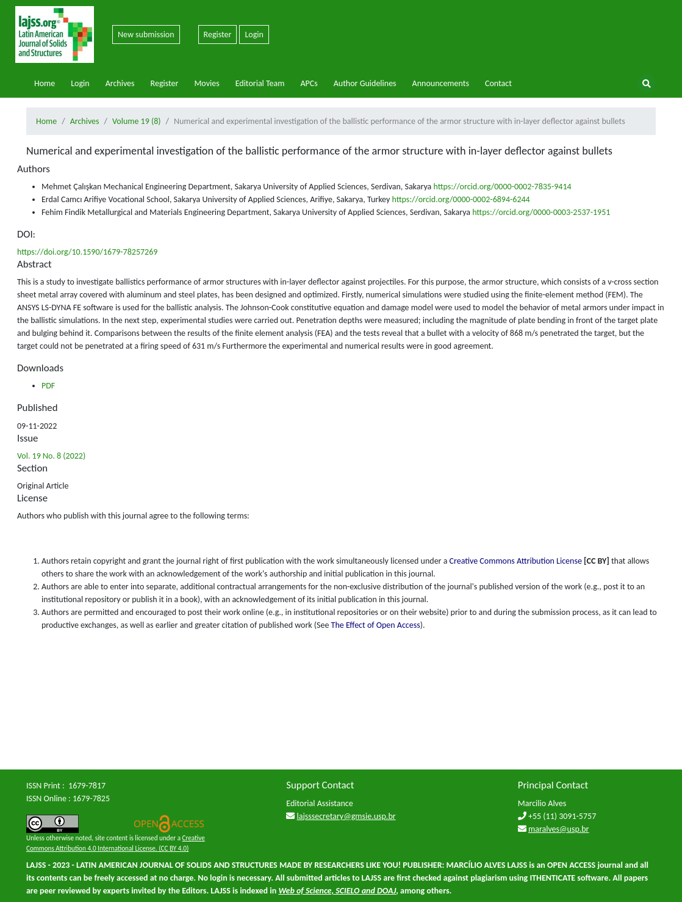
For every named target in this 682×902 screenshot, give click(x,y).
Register (218, 34)
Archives (120, 83)
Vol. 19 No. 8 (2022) (51, 456)
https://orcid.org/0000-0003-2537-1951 (541, 212)
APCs (308, 83)
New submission (146, 34)
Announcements (440, 83)
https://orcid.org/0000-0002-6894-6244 (460, 199)
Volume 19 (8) (136, 121)
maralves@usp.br (558, 829)
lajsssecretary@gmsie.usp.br (346, 816)
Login (254, 34)
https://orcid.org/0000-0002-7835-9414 (502, 186)
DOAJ (386, 891)
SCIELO (347, 891)
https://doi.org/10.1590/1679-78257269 (87, 252)
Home (44, 83)
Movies (206, 83)
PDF (48, 385)
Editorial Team (260, 83)
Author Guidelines (365, 83)
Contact (498, 83)
